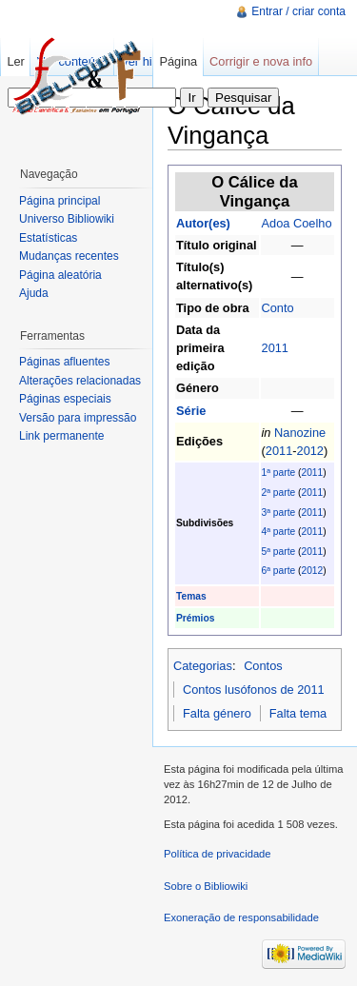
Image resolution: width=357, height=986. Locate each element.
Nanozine (300, 432)
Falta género (217, 713)
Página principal (59, 200)
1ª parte (279, 472)
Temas (191, 596)
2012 (310, 451)
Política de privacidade (217, 853)
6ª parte (279, 570)
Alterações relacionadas (80, 380)
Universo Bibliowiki (66, 219)
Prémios (195, 618)
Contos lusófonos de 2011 (254, 689)
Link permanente (61, 436)
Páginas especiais (65, 398)
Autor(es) (203, 223)
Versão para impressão (77, 417)
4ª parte (279, 531)
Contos (263, 666)
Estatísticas (48, 238)
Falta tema (298, 713)
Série (191, 411)
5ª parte (279, 551)
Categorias (202, 666)
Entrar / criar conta (298, 11)
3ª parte (279, 512)
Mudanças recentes (69, 256)
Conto (278, 308)
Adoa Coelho (297, 223)
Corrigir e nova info (260, 61)
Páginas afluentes (64, 361)
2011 (275, 348)
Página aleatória (60, 275)
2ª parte (279, 492)
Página (178, 61)
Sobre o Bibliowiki (206, 886)
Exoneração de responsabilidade (241, 917)
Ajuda (34, 293)
